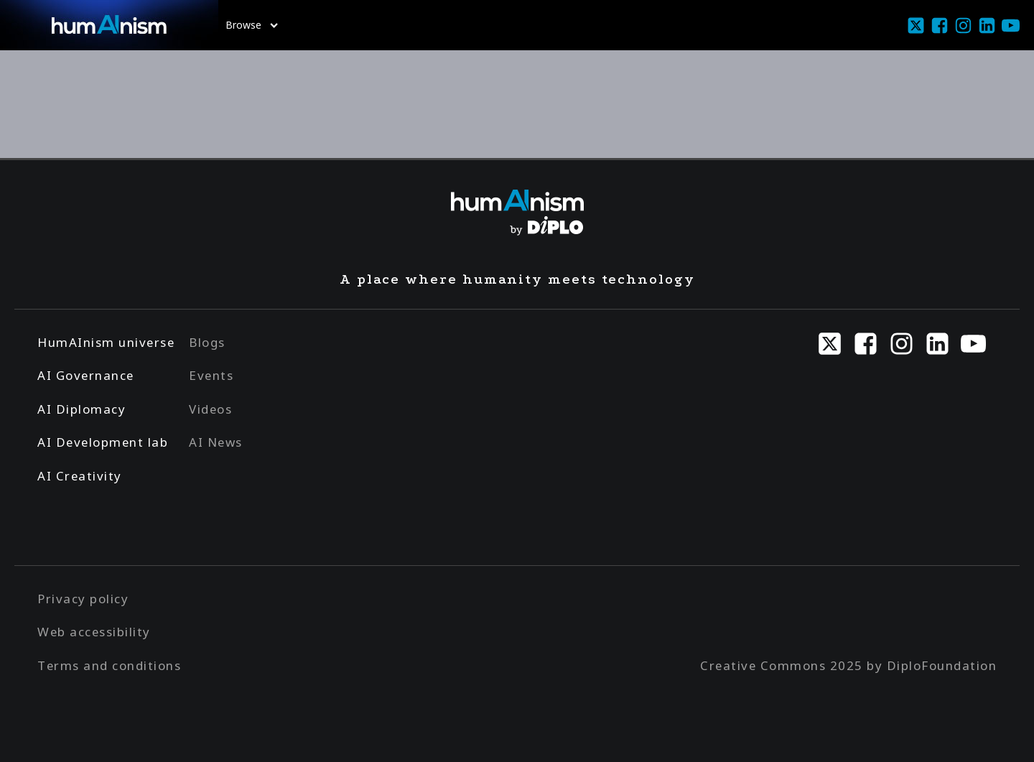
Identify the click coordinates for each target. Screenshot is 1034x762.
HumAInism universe (105, 342)
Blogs (207, 342)
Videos (210, 409)
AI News (216, 442)
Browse (251, 25)
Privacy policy (83, 598)
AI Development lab (102, 442)
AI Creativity (79, 476)
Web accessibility (94, 631)
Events (211, 375)
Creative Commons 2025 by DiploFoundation (848, 665)
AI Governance (85, 375)
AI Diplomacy (81, 409)
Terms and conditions (109, 665)
